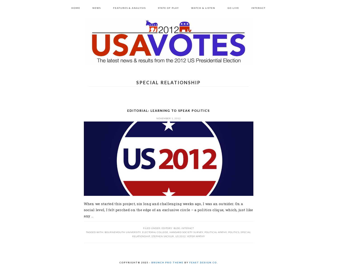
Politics (233, 232)
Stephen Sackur (162, 236)
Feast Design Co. (203, 262)
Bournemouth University (123, 232)
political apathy (216, 232)
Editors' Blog (171, 228)
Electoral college (155, 232)
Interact (187, 228)
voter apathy (196, 236)
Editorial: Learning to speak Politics (168, 110)
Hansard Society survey (186, 232)
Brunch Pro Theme (167, 262)
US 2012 (168, 41)
